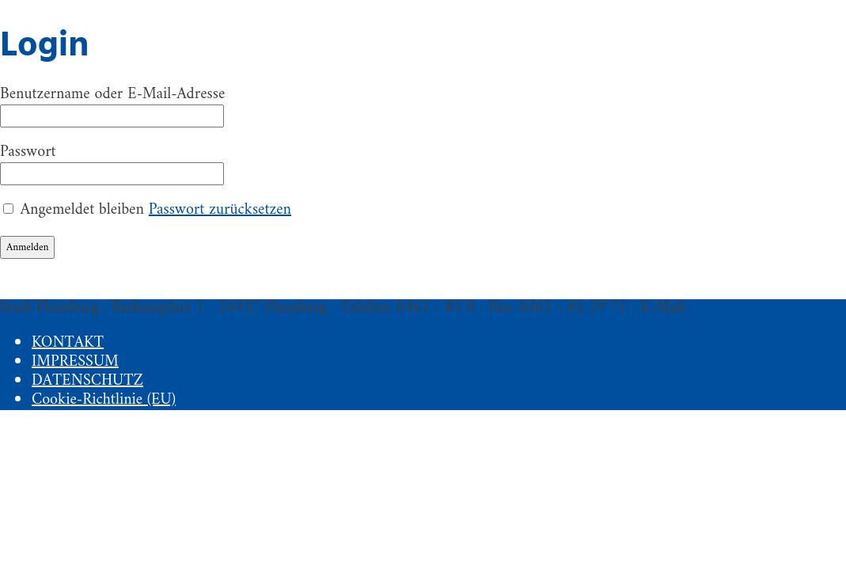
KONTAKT (68, 343)
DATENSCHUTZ (87, 381)
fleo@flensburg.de (747, 308)
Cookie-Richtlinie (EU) (104, 400)
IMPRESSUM (75, 362)
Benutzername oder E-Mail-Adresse (112, 95)
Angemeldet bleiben (82, 210)
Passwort (28, 152)
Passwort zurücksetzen (220, 210)
